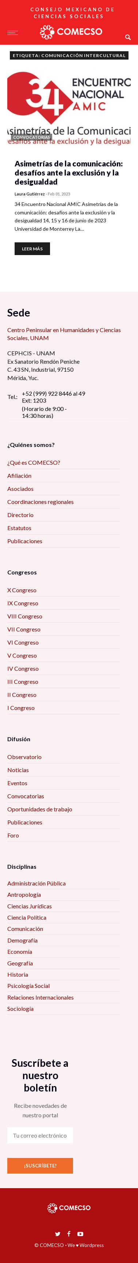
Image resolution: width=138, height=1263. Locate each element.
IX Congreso (22, 603)
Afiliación (19, 475)
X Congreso (22, 589)
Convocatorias (25, 795)
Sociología (20, 1008)
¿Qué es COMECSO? (33, 462)
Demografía (22, 940)
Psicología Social (28, 985)
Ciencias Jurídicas (29, 906)
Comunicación (25, 928)
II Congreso (22, 694)
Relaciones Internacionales (40, 997)
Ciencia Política (26, 917)
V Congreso (22, 655)
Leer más (32, 248)
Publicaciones (24, 540)
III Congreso (22, 681)
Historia (17, 974)
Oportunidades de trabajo (39, 809)
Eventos (17, 782)
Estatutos (19, 527)
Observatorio (24, 756)
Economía (19, 951)
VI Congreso (23, 642)
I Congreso (21, 707)
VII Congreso (24, 629)
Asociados (20, 488)
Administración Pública (36, 883)
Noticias (18, 769)
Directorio (20, 514)
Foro (13, 835)
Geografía (20, 963)
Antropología (24, 894)
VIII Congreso (24, 616)
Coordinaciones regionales (40, 501)
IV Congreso (23, 668)
